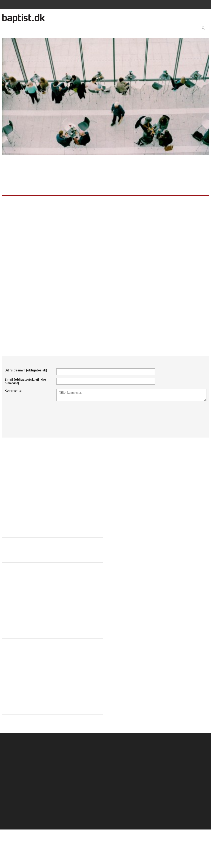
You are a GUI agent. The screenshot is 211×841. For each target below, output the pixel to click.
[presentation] (91, 412)
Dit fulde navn (26, 370)
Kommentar (14, 390)
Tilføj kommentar (131, 395)
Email (25, 381)
